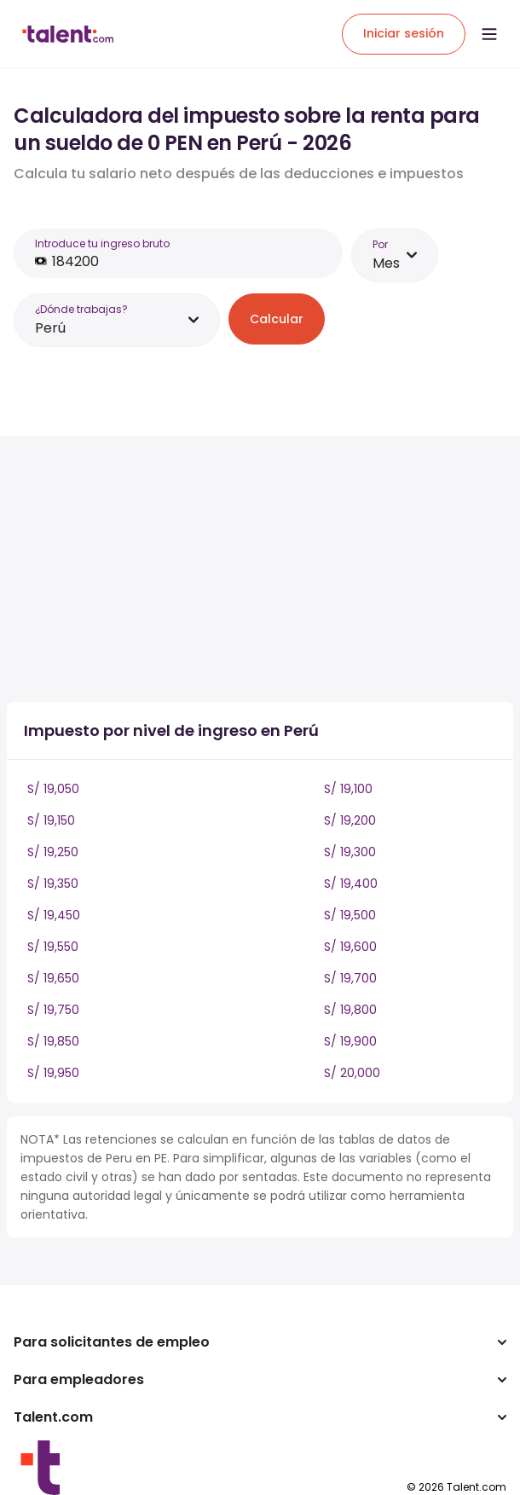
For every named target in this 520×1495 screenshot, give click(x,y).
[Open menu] (489, 34)
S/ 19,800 (350, 1009)
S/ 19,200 (350, 820)
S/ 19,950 (53, 1072)
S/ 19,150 (51, 820)
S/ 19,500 (350, 915)
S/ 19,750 (53, 1009)
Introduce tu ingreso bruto (102, 243)
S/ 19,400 (351, 883)
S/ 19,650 (53, 978)
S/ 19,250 (52, 851)
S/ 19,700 (350, 978)
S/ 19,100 (348, 788)
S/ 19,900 (350, 1041)
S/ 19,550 (52, 946)
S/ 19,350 (52, 883)
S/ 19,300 (350, 851)
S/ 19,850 (53, 1041)
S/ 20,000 (352, 1072)
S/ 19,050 (53, 788)
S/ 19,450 (53, 915)
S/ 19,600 (350, 946)
